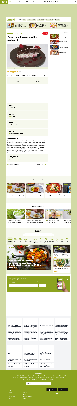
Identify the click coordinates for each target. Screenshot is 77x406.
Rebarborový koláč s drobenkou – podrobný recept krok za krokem (63, 25)
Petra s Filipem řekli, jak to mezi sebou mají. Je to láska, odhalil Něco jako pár (30, 338)
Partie (45, 375)
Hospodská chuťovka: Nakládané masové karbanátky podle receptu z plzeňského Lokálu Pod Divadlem (16, 194)
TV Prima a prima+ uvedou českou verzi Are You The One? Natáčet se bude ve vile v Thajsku (30, 326)
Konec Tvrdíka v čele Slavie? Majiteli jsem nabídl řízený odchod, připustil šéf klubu (14, 326)
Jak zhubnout (13, 375)
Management (24, 388)
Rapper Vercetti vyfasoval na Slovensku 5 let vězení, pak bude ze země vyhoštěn (30, 359)
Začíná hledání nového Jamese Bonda (14, 353)
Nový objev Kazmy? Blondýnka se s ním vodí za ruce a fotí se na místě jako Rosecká (30, 365)
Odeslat (42, 285)
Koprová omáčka (62, 52)
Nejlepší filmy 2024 (20, 375)
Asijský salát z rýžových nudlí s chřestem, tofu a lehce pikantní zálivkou (61, 256)
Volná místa (11, 390)
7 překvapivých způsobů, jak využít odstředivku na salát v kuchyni (15, 221)
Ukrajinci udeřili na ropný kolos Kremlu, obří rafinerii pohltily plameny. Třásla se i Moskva (14, 338)
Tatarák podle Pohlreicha (45, 377)
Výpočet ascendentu (26, 379)
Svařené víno (36, 377)
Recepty (18, 1)
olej (11, 116)
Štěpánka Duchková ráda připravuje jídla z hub (52, 221)
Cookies (10, 398)
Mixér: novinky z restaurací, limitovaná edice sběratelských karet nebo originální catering (61, 338)
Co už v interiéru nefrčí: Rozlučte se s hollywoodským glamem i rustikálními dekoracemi (46, 365)
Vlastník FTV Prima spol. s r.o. (14, 400)
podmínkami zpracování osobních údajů (26, 288)
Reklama (10, 392)
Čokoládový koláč (63, 41)
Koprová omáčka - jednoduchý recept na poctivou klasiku (41, 25)
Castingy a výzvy (25, 392)
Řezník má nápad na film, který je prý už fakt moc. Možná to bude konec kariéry (14, 365)
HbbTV (10, 394)
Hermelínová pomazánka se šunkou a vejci (64, 36)
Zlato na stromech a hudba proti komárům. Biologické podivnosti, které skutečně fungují (46, 338)
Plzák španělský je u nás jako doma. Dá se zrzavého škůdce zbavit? (45, 353)
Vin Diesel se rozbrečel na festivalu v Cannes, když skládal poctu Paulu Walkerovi (14, 359)
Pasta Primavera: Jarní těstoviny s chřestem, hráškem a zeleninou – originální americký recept (61, 270)
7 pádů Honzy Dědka (23, 377)
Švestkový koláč (51, 379)
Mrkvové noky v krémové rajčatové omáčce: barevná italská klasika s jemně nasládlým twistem (25, 264)
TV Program (28, 1)
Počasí (49, 375)
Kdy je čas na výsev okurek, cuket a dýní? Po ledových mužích (46, 358)
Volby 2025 (31, 377)
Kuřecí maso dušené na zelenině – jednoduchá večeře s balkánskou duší (35, 194)
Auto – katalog (15, 377)
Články (23, 1)
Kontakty (24, 394)
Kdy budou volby (55, 375)
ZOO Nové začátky (62, 375)
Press (23, 390)
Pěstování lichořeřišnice (60, 377)
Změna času (40, 375)
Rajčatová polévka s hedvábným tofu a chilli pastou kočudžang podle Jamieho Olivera (53, 194)
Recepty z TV (43, 1)
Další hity (66, 32)
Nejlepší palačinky (43, 379)
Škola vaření (35, 1)
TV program (35, 375)
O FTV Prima (11, 388)
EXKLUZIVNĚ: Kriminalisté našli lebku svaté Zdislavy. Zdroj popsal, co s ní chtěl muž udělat (14, 332)
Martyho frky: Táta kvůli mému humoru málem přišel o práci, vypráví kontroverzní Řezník (30, 353)
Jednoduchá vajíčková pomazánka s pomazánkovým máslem (20, 25)
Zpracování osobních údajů (27, 396)
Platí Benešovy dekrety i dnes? (46, 325)
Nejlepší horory (28, 375)
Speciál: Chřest (50, 1)
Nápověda (24, 398)
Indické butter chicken (63, 47)
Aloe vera (52, 377)
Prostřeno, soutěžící (18, 33)
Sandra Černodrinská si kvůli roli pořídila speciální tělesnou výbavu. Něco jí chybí (30, 332)
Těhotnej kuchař (58, 1)
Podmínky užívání (12, 396)
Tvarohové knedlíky (35, 379)
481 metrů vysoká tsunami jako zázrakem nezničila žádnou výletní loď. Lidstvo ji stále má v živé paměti (46, 333)
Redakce (24, 400)
